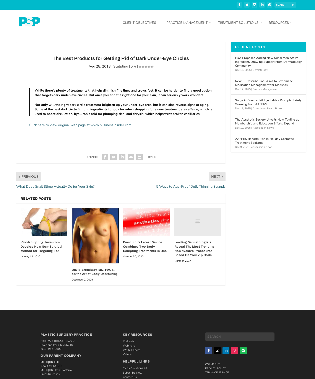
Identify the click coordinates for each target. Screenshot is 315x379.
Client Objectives (139, 19)
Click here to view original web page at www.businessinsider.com (80, 121)
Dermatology (260, 67)
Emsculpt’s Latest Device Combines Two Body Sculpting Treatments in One (145, 243)
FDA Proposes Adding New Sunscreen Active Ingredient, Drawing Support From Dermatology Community (268, 59)
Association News (263, 105)
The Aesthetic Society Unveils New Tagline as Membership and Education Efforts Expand (267, 118)
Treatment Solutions (238, 19)
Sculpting (120, 63)
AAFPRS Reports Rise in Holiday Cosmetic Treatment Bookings (264, 138)
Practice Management (187, 19)
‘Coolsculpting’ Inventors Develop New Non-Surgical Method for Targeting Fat (41, 243)
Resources (279, 19)
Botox (278, 105)
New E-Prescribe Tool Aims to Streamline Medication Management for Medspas (264, 80)
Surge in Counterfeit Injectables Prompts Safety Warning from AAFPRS (268, 99)
